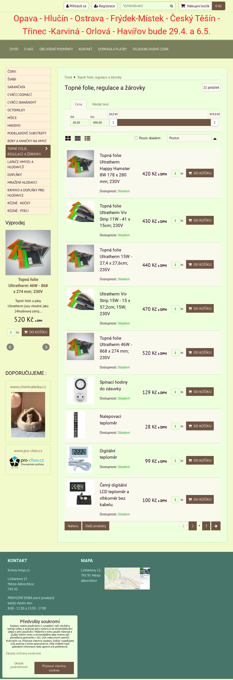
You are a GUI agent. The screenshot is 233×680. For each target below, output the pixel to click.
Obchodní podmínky (56, 49)
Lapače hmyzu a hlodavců (20, 164)
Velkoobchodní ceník (151, 49)
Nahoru (73, 526)
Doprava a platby (112, 49)
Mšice (12, 117)
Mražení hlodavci (22, 182)
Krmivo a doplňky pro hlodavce (25, 192)
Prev (10, 347)
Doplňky (14, 174)
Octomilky (16, 110)
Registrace (104, 6)
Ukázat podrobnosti (19, 665)
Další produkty (95, 526)
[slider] (113, 122)
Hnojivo (13, 125)
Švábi (11, 79)
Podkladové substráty (26, 133)
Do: (99, 120)
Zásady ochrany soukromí (23, 653)
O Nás (29, 49)
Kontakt (85, 49)
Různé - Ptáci (18, 210)
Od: (79, 120)
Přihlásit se (76, 6)
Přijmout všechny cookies (54, 668)
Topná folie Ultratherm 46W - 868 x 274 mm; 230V (28, 285)
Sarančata (16, 87)
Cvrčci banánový (21, 102)
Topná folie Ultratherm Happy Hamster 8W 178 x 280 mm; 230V (115, 168)
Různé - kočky (18, 203)
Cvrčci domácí (19, 94)
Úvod (14, 49)
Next (46, 347)
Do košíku (199, 173)
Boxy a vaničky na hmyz (26, 141)
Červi (11, 71)
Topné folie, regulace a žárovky (29, 151)
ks (177, 173)
